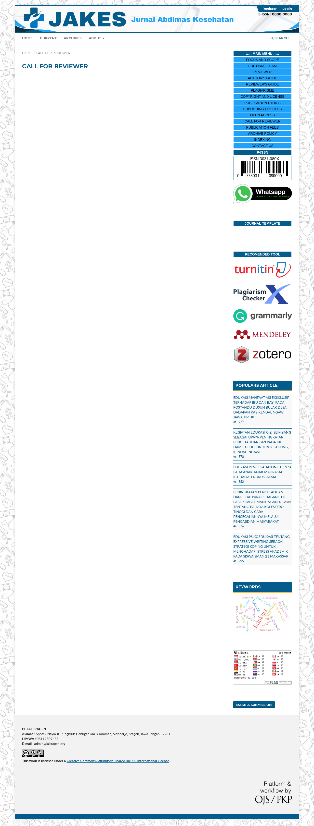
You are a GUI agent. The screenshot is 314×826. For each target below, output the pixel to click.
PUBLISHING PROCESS (262, 109)
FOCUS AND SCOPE (262, 60)
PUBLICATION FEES (262, 127)
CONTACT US (262, 146)
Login (287, 9)
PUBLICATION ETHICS (262, 103)
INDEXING (262, 140)
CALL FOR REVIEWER (263, 121)
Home (27, 38)
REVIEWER (262, 72)
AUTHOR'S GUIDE (262, 78)
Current (48, 38)
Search (280, 38)
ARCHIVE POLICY (262, 133)
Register (269, 9)
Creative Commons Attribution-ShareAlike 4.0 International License (117, 761)
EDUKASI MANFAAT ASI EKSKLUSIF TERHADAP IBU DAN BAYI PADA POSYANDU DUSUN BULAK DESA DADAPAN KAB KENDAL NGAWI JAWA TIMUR (261, 407)
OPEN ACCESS (262, 115)
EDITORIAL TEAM (262, 66)
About (95, 38)
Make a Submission (254, 705)
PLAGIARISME (262, 90)
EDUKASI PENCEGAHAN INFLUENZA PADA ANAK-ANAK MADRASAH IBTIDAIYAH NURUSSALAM (262, 472)
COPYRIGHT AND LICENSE (262, 96)
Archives (72, 38)
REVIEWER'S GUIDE (262, 84)
